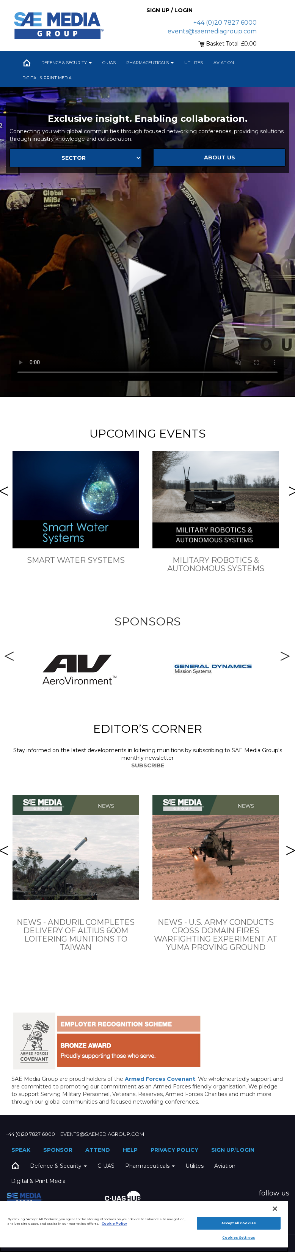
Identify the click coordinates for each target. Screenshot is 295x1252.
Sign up (222, 1149)
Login (245, 1149)
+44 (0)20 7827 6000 (225, 22)
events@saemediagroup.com (212, 31)
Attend (97, 1149)
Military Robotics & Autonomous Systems (215, 564)
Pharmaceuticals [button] (150, 62)
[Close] (275, 1208)
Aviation (223, 62)
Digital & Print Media (47, 77)
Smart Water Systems (76, 560)
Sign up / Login (169, 10)
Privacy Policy (174, 1149)
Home (26, 62)
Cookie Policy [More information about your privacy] (114, 1223)
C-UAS (109, 62)
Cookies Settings (238, 1237)
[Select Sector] (75, 157)
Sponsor (57, 1149)
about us (219, 157)
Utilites (193, 62)
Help (130, 1149)
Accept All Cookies (238, 1223)
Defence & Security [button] (66, 62)
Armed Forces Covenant (160, 1079)
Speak (20, 1149)
